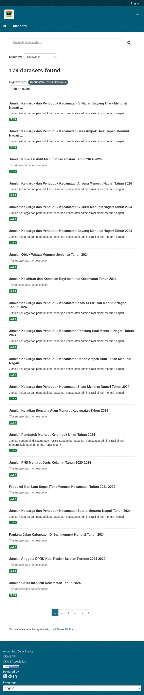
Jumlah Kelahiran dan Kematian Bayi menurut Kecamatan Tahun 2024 (62, 279)
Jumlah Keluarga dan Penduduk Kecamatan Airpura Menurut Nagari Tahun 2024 (70, 183)
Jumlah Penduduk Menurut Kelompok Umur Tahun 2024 (52, 434)
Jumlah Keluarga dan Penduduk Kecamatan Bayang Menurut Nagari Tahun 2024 (70, 231)
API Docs (70, 629)
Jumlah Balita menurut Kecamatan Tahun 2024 (45, 583)
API (57, 629)
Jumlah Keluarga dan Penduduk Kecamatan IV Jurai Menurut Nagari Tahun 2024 (70, 207)
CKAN (10, 676)
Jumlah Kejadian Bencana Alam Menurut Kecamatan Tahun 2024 (58, 410)
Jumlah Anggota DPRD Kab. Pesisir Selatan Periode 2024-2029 (57, 558)
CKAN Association (14, 661)
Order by (15, 56)
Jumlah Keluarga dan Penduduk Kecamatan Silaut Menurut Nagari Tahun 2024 (69, 386)
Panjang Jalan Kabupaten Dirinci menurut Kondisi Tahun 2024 (57, 534)
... (75, 612)
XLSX (13, 119)
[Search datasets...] (66, 42)
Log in (135, 3)
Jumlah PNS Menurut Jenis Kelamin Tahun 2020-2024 (50, 462)
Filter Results (21, 88)
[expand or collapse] (137, 14)
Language (9, 682)
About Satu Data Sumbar (19, 651)
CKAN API (9, 656)
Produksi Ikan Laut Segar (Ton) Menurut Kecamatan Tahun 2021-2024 (62, 486)
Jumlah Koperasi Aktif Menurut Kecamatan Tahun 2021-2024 (55, 159)
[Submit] (129, 42)
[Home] (4, 26)
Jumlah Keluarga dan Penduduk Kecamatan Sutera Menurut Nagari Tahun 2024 (70, 510)
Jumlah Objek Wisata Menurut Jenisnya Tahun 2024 (49, 254)
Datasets (19, 26)
